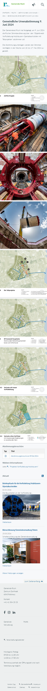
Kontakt (7, 599)
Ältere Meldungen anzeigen (13, 573)
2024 (4, 16)
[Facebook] (6, 613)
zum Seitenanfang (32, 581)
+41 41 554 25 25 (11, 602)
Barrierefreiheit (26, 684)
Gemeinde (7, 622)
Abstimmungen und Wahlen (28, 13)
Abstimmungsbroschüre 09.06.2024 (24, 456)
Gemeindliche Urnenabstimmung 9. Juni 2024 (23, 16)
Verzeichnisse (35, 687)
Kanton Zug (11, 684)
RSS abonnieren (43, 476)
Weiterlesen (7, 522)
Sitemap (22, 687)
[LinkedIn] (15, 613)
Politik (14, 13)
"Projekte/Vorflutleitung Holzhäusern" (24, 467)
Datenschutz (12, 687)
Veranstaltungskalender (15, 640)
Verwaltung (8, 625)
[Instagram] (10, 613)
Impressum (36, 684)
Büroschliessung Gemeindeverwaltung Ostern (20, 530)
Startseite (6, 13)
